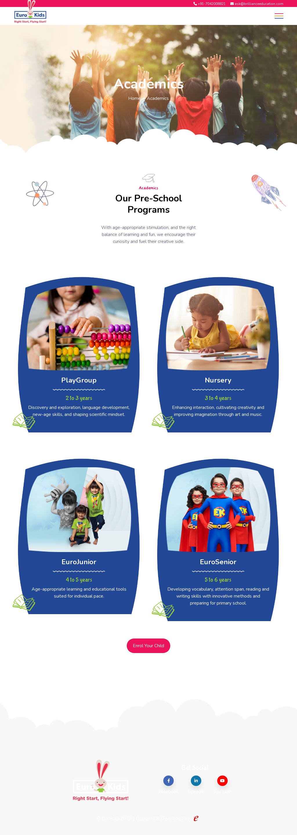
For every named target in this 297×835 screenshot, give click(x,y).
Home (134, 98)
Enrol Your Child (148, 646)
